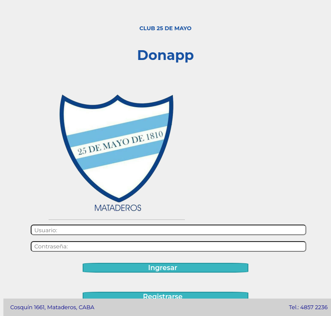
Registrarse (163, 297)
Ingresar (162, 268)
